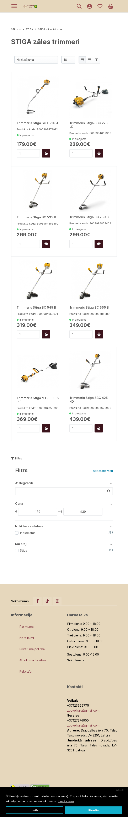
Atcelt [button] (120, 790)
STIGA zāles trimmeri (51, 29)
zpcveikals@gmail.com (83, 710)
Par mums (26, 627)
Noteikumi (26, 638)
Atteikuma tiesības (32, 660)
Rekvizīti (25, 671)
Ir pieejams (28, 533)
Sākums (16, 29)
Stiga (23, 550)
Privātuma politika (32, 649)
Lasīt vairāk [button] (66, 801)
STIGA (29, 29)
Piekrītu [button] (93, 810)
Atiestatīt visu (103, 471)
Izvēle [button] (34, 810)
